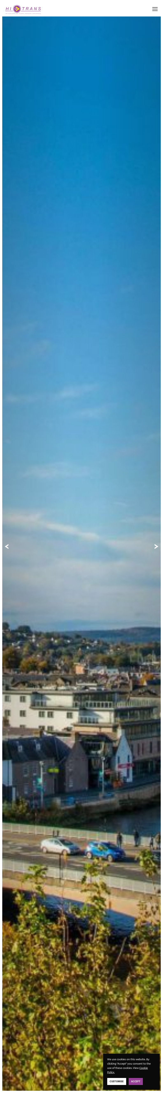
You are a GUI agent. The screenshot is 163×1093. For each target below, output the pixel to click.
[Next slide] (156, 546)
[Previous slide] (7, 546)
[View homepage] (23, 9)
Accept (136, 1081)
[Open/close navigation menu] (155, 9)
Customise (116, 1081)
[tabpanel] (81, 546)
